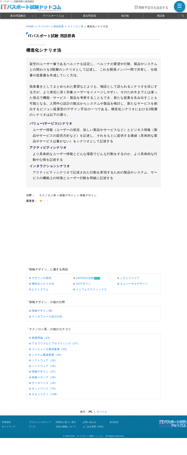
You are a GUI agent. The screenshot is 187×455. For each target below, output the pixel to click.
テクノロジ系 (75, 26)
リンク (32, 426)
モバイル (101, 411)
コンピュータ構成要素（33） (50, 349)
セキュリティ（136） (45, 394)
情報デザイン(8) (42, 310)
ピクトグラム (40, 289)
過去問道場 (89, 15)
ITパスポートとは (53, 15)
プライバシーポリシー (40, 422)
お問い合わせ (89, 422)
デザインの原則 (41, 278)
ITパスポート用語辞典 (51, 26)
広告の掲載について (66, 426)
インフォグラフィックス (91, 289)
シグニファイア (130, 278)
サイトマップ (8, 426)
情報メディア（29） (44, 377)
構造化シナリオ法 (43, 283)
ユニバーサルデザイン (134, 283)
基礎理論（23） (42, 337)
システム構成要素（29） (47, 354)
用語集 (161, 15)
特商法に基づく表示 (66, 422)
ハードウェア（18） (44, 365)
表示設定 (114, 422)
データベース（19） (44, 382)
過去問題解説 (18, 15)
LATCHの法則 (85, 278)
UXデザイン (83, 283)
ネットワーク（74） (44, 388)
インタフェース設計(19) (47, 316)
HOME (30, 26)
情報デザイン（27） (44, 371)
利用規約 (6, 422)
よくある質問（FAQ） (94, 426)
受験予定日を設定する (153, 7)
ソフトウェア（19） (44, 360)
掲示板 (125, 15)
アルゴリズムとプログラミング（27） (56, 343)
